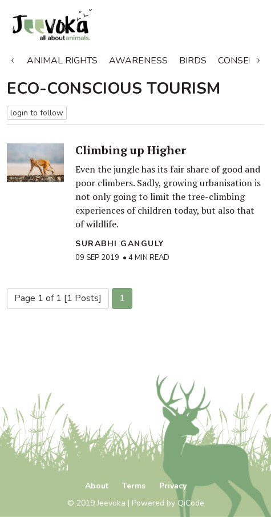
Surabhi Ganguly (119, 243)
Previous (12, 58)
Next (258, 58)
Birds (193, 60)
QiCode (190, 503)
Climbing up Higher (130, 150)
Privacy (173, 485)
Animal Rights (62, 60)
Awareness (138, 60)
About (96, 485)
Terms (133, 485)
